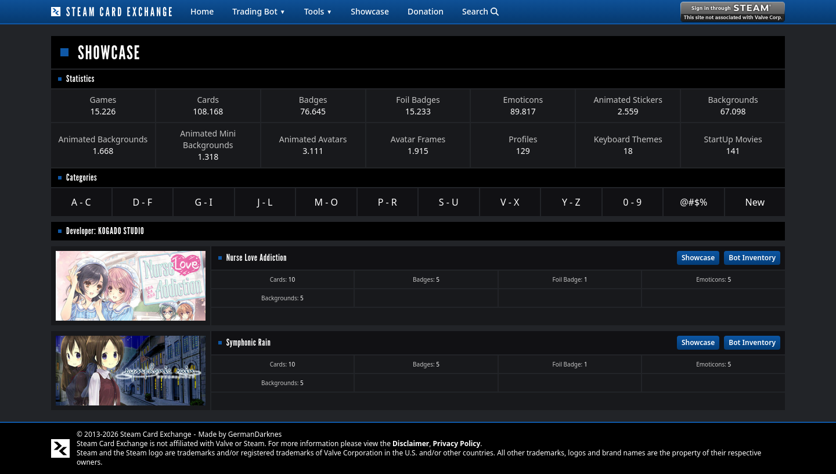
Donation (426, 11)
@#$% (693, 202)
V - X (509, 202)
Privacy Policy (457, 443)
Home (202, 11)
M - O (326, 202)
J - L (264, 202)
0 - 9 (632, 202)
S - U (449, 202)
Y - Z (571, 202)
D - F (142, 202)
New (755, 202)
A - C (81, 202)
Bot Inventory (752, 258)
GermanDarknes (255, 434)
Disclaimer (410, 443)
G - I (203, 202)
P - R (387, 202)
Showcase (370, 11)
